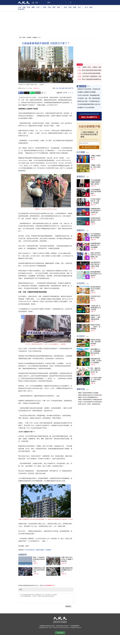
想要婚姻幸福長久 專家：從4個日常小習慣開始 (96, 360)
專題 (53, 7)
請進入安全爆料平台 (89, 117)
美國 (24, 7)
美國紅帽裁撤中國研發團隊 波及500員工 (66, 570)
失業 (60, 88)
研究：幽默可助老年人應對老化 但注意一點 (95, 370)
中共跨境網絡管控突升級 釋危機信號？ (95, 191)
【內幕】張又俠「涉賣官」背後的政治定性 (88, 404)
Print (43, 93)
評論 (49, 7)
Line (32, 93)
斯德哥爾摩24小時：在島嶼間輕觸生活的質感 (95, 351)
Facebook (21, 93)
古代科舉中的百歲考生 (95, 297)
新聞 (24, 37)
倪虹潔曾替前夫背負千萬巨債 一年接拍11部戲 (95, 264)
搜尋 (70, 2)
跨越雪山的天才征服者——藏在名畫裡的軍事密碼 (95, 317)
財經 (70, 7)
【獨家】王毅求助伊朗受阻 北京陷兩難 (87, 393)
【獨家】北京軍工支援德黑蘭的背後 (87, 397)
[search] (59, 2)
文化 (79, 7)
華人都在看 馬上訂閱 (89, 147)
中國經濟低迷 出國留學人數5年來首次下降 (39, 570)
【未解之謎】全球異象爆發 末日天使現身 (95, 307)
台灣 (37, 7)
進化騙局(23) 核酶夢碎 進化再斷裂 (87, 92)
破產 (63, 88)
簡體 (36, 2)
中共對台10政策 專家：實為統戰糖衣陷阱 (89, 95)
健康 (90, 7)
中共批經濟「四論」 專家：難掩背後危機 (89, 98)
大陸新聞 (28, 37)
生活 (86, 7)
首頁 (20, 37)
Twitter (26, 93)
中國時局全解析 (39, 550)
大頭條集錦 (48, 550)
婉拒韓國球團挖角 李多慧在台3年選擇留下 (96, 274)
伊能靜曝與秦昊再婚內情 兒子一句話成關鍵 (95, 245)
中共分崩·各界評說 (29, 550)
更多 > (88, 86)
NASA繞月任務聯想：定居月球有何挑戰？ (95, 379)
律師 (66, 88)
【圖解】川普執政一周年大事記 (95, 166)
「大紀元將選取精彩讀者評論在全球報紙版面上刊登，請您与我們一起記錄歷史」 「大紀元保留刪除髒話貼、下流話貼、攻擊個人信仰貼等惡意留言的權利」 (45, 598)
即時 (44, 7)
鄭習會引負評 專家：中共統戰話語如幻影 (89, 101)
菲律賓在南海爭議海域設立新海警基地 (95, 220)
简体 (61, 92)
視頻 (58, 7)
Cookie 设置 (60, 632)
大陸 (19, 7)
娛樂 (74, 7)
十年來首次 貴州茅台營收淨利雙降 (91, 73)
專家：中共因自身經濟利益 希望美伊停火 (39, 559)
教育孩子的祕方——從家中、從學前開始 (95, 326)
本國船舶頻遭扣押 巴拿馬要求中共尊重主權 (95, 210)
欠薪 (57, 88)
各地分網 (21, 9)
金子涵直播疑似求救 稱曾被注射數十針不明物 (95, 235)
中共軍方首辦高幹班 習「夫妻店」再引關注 (95, 201)
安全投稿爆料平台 (49, 585)
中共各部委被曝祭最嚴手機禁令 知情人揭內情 (95, 182)
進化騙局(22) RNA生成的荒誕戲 (86, 107)
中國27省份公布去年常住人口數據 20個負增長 (67, 559)
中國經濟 (34, 37)
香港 (28, 7)
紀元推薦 (82, 86)
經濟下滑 (70, 88)
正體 (33, 2)
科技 (65, 7)
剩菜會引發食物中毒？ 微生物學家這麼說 (95, 341)
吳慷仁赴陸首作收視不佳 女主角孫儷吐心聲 (95, 255)
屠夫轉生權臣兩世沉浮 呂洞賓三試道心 (95, 288)
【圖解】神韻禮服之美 (95, 156)
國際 (33, 7)
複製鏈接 (38, 92)
